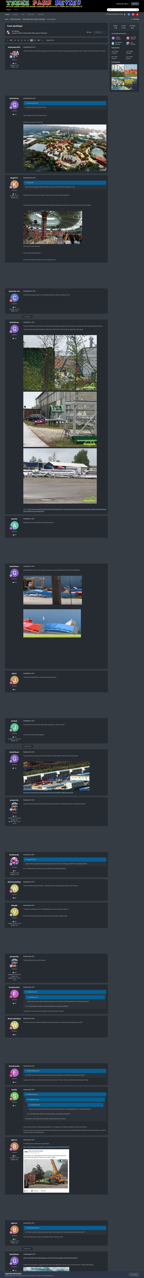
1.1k (14, 737)
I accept (134, 1274)
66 (25, 40)
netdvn (118, 37)
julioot (14, 673)
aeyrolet (14, 519)
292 (14, 535)
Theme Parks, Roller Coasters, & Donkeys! (35, 33)
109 (14, 307)
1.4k (14, 114)
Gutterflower (14, 98)
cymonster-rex (14, 291)
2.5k (14, 816)
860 (14, 898)
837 (14, 1156)
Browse (9, 10)
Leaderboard (40, 14)
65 (21, 40)
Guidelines (15, 14)
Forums (7, 14)
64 (18, 40)
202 (14, 1003)
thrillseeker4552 (14, 47)
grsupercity (14, 800)
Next (38, 40)
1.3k (14, 194)
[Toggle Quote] (26, 103)
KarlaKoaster (14, 855)
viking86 (14, 905)
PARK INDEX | (115, 14)
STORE (121, 14)
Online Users (30, 14)
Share (89, 32)
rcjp (132, 42)
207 (14, 689)
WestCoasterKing (14, 882)
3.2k (14, 921)
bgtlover (14, 1140)
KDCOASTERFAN (119, 42)
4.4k (14, 63)
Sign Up (135, 3)
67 (28, 40)
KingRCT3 (14, 178)
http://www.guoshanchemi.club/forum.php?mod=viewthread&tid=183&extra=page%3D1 (48, 792)
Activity (16, 9)
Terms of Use (8, 1275)
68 (31, 40)
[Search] (116, 9)
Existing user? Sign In (123, 4)
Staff (22, 14)
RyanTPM (133, 37)
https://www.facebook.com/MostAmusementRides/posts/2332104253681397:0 (46, 1147)
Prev (11, 40)
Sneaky (14, 1090)
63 (15, 40)
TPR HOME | (109, 14)
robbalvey (16, 31)
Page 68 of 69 (50, 40)
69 (34, 40)
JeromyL (14, 721)
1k (14, 871)
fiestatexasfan (14, 987)
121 (14, 1105)
